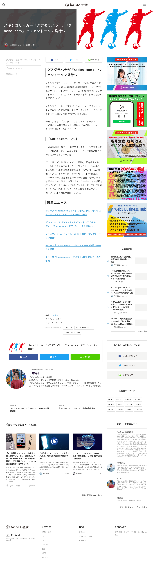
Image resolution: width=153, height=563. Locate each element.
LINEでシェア (128, 375)
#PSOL (120, 404)
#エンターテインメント (84, 327)
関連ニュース (11, 74)
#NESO (138, 404)
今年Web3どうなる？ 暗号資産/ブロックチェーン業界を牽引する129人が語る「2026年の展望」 (121, 306)
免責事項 (82, 540)
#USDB (120, 409)
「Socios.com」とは (15, 68)
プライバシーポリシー (87, 536)
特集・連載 (46, 532)
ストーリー (46, 536)
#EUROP (139, 409)
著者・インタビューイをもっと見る (133, 507)
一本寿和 (34, 373)
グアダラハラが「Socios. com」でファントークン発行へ (23, 61)
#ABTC (119, 399)
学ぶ (44, 540)
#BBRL (129, 409)
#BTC (110, 399)
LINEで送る (95, 60)
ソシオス (54, 315)
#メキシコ (68, 327)
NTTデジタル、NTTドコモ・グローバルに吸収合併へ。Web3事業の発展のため (122, 290)
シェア (56, 60)
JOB (43, 549)
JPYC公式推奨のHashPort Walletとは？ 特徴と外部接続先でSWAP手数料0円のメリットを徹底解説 (121, 275)
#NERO (128, 399)
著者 (44, 553)
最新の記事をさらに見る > (92, 495)
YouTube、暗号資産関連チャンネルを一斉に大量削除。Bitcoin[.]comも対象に (121, 321)
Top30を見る (142, 331)
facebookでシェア (130, 356)
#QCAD (137, 399)
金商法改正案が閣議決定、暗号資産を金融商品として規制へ (121, 259)
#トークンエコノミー (72, 332)
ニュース (20, 45)
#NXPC (110, 409)
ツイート (76, 60)
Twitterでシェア (129, 365)
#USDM (111, 404)
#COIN (129, 404)
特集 (122, 281)
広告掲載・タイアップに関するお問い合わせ (131, 533)
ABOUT (45, 557)
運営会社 (82, 532)
